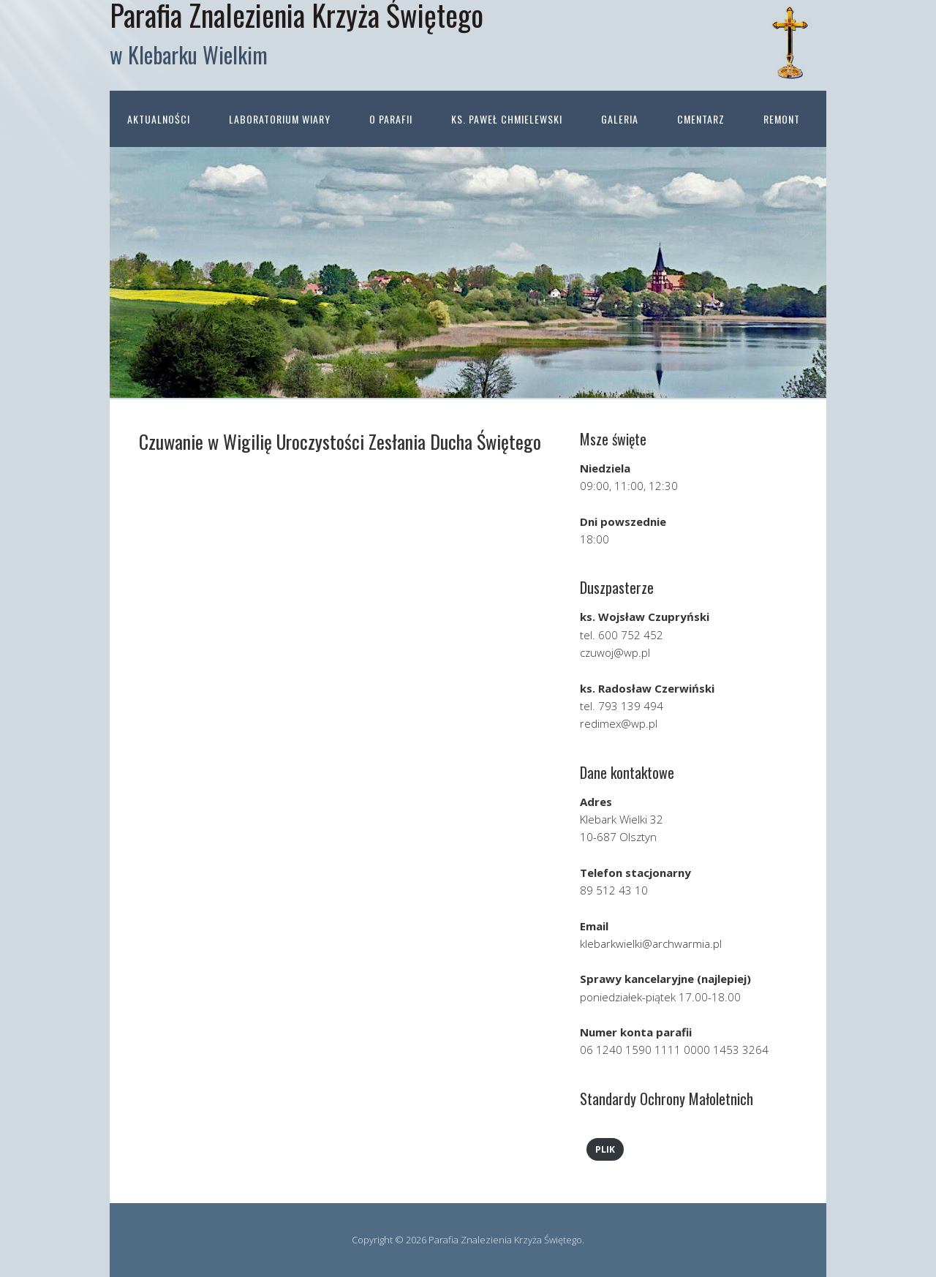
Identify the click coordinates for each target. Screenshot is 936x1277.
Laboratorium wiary (280, 119)
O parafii (390, 119)
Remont (781, 119)
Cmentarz (701, 119)
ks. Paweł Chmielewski (506, 119)
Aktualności (158, 119)
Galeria (619, 119)
